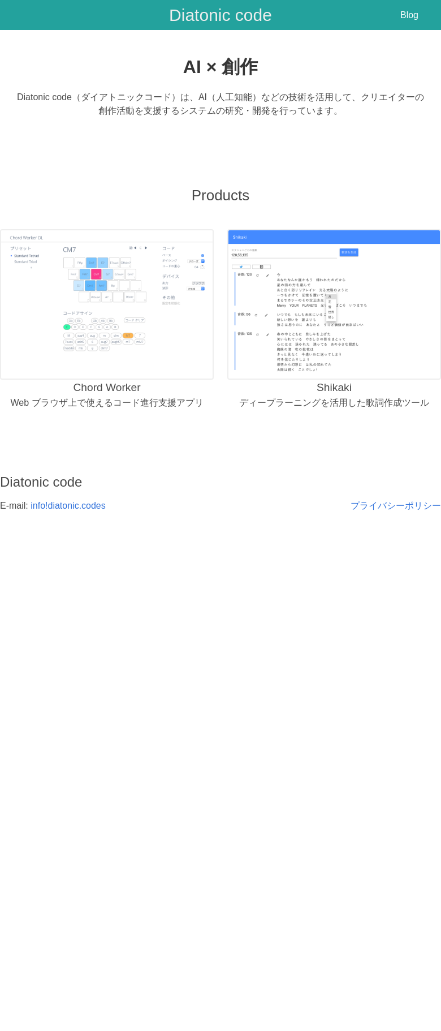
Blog (409, 15)
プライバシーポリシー (396, 505)
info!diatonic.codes (68, 505)
